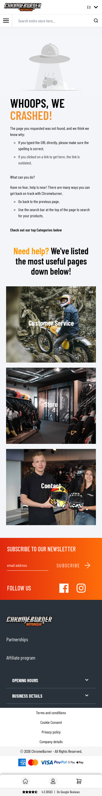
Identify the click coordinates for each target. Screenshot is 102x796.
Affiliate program (20, 657)
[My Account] (53, 781)
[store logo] (22, 7)
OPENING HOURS (51, 680)
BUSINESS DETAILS (51, 695)
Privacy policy (51, 731)
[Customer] (25, 781)
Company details (51, 741)
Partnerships (17, 639)
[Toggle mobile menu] (6, 20)
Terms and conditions (51, 712)
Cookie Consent (51, 722)
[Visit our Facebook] (64, 588)
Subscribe (74, 565)
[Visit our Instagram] (81, 588)
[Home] (78, 781)
